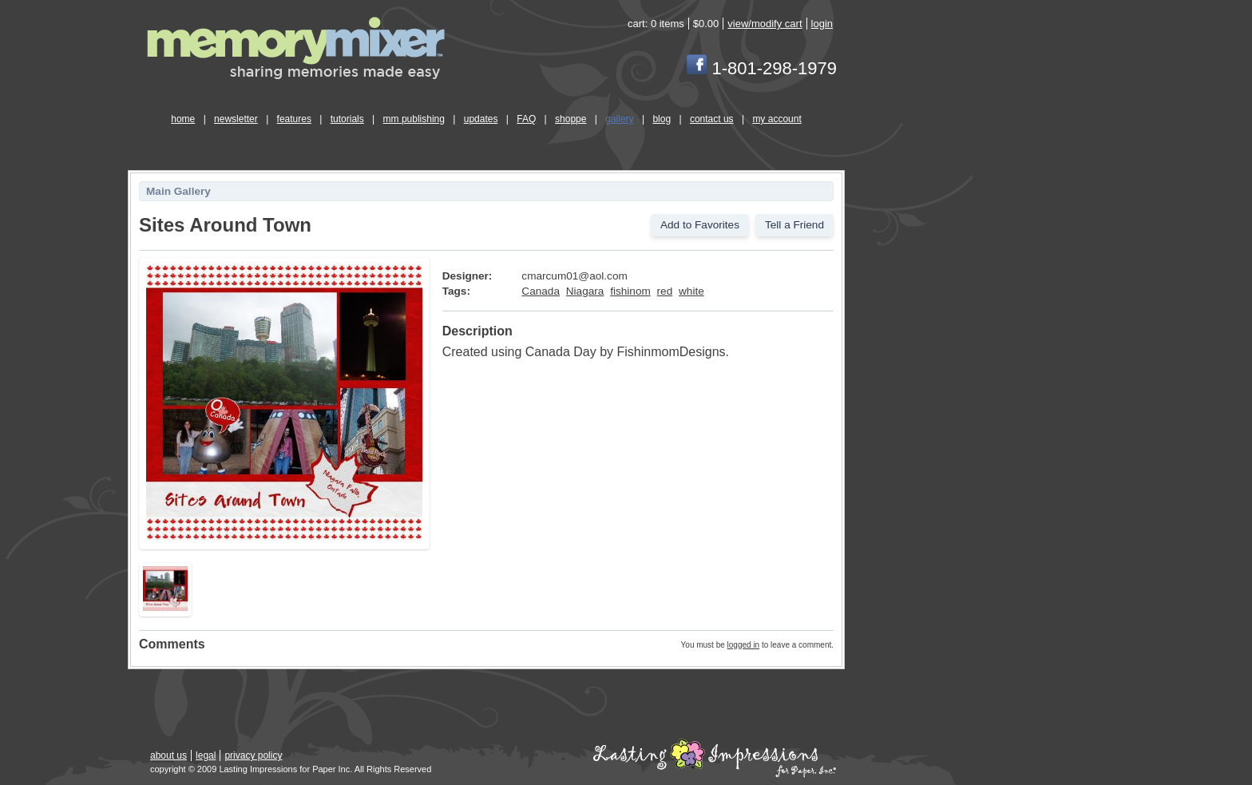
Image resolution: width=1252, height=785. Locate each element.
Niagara (585, 291)
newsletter (236, 119)
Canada (540, 291)
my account (776, 119)
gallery (619, 119)
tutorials (347, 119)
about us (168, 755)
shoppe (570, 119)
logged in (743, 644)
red (665, 291)
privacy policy (253, 755)
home (183, 119)
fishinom (630, 291)
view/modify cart (764, 24)
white (691, 291)
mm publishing (414, 119)
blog (661, 119)
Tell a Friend (794, 225)
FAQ (526, 119)
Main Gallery (178, 191)
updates (481, 119)
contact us (712, 119)
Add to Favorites (699, 225)
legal (206, 755)
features (294, 119)
